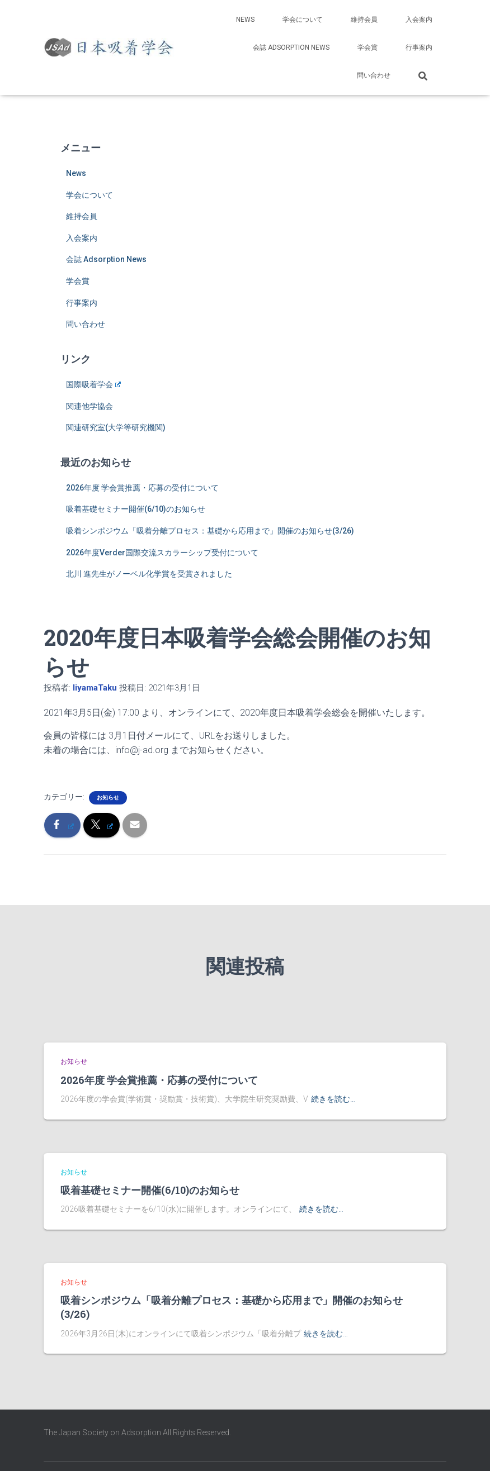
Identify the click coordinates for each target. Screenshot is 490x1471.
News (245, 19)
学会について (302, 19)
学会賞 (367, 47)
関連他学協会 (89, 406)
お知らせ (108, 797)
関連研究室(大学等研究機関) (116, 427)
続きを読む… (333, 1098)
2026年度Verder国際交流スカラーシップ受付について (162, 552)
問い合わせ (373, 75)
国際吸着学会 (93, 384)
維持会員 (364, 19)
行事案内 (419, 47)
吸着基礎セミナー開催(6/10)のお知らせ (135, 508)
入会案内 (419, 19)
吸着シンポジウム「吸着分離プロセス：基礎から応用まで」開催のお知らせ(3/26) (210, 530)
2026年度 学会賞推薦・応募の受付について (142, 487)
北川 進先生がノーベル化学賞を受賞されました (149, 573)
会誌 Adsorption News (291, 47)
